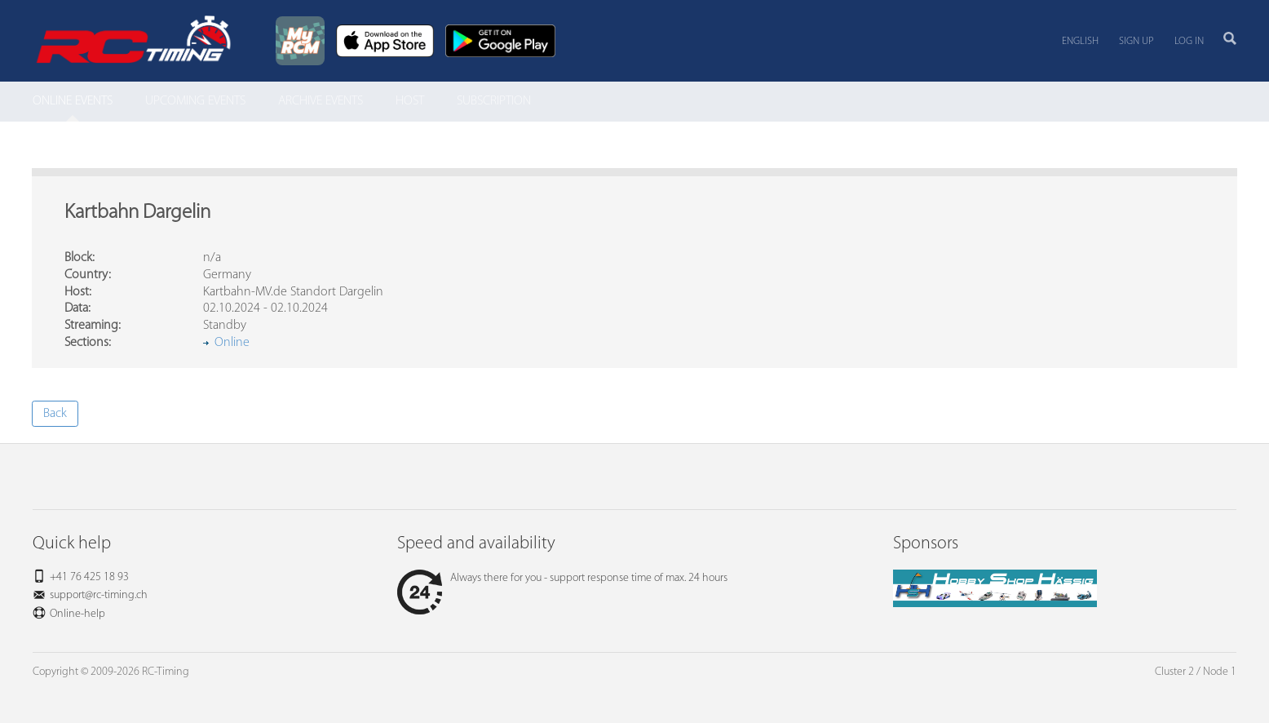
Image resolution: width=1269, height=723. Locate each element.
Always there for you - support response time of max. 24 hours (562, 578)
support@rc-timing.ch (99, 595)
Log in (1189, 41)
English (1080, 41)
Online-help (77, 614)
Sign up (1136, 41)
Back (55, 413)
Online (232, 342)
